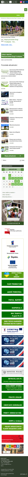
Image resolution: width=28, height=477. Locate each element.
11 (18, 178)
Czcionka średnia (13, 2)
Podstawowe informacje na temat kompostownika (15, 147)
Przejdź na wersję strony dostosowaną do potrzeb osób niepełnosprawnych (5, 2)
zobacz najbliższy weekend (8, 192)
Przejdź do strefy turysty (27, 22)
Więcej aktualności (10, 156)
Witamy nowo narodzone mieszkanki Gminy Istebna (15, 140)
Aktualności (3, 18)
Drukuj (23, 160)
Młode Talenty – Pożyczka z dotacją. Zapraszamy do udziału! (15, 101)
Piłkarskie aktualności (14, 125)
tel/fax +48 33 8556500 (5, 462)
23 (12, 184)
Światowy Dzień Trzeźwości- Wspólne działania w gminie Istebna (16, 110)
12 (21, 178)
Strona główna (2, 2)
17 (15, 181)
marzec (3, 169)
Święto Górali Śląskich (14, 132)
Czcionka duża (16, 2)
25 (18, 184)
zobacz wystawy (6, 194)
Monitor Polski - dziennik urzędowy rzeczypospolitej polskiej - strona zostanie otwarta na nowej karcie (13, 369)
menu (18, 15)
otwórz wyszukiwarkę (25, 9)
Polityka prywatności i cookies (7, 470)
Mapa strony (7, 2)
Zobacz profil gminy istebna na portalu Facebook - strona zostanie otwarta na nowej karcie (24, 2)
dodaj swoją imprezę (7, 196)
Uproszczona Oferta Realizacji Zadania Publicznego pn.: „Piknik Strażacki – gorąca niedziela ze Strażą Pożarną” (16, 84)
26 (21, 184)
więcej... (2, 465)
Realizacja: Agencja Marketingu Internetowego (7, 474)
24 (15, 184)
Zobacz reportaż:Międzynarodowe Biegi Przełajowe (12, 55)
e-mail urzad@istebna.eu (6, 464)
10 (15, 178)
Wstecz (4, 160)
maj (22, 169)
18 (18, 181)
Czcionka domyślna (10, 2)
